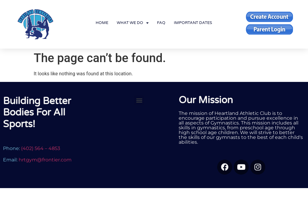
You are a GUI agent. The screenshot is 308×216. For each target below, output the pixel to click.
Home (102, 22)
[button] (139, 100)
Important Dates (193, 22)
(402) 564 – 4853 (40, 148)
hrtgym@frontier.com (45, 160)
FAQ (161, 22)
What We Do (133, 23)
